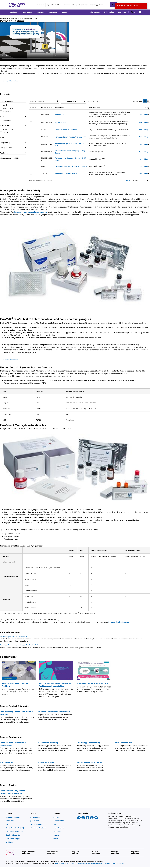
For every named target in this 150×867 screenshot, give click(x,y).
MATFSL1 (44, 166)
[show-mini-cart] (136, 12)
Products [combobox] (39, 5)
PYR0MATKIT (45, 114)
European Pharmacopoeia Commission (30, 212)
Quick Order (122, 12)
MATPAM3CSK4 (46, 152)
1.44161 (44, 130)
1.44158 (44, 173)
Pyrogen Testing (32, 18)
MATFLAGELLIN (46, 144)
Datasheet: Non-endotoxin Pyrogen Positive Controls (19, 645)
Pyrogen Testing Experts (118, 622)
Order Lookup (109, 12)
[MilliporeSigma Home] (17, 5)
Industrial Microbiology (19, 18)
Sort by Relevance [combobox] (69, 101)
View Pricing (144, 114)
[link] (17, 817)
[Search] (113, 4)
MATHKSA (44, 137)
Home (2, 18)
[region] (75, 678)
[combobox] (76, 4)
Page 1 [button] (130, 180)
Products (7, 18)
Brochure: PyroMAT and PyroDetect (13, 636)
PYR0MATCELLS (46, 123)
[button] (94, 12)
